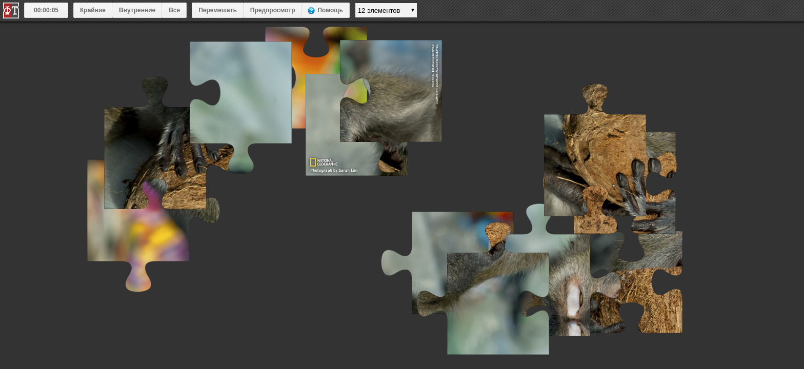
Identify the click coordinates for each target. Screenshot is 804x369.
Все (174, 10)
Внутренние (137, 10)
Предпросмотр (272, 10)
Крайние (93, 10)
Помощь (330, 10)
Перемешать (217, 10)
